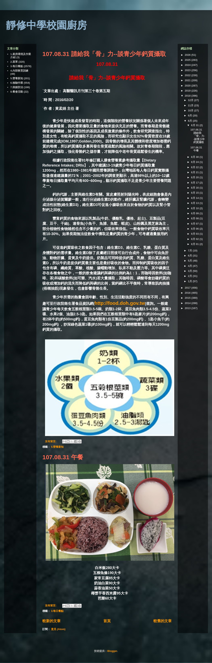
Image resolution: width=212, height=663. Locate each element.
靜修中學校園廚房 (46, 25)
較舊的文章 (162, 621)
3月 (190, 270)
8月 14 (195, 198)
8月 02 (195, 239)
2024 (188, 65)
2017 (188, 287)
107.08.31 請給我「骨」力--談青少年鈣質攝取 (104, 54)
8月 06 (195, 228)
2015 (188, 297)
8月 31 (195, 125)
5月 (190, 260)
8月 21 (195, 172)
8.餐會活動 (16, 91)
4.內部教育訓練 (19, 70)
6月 (190, 255)
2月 (190, 276)
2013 (188, 308)
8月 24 (195, 162)
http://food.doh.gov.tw (119, 303)
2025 (188, 59)
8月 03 (195, 233)
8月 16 (195, 187)
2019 (188, 90)
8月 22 (195, 167)
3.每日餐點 (57, 610)
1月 (190, 281)
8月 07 (195, 223)
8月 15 (195, 192)
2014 (188, 303)
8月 (190, 120)
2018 (188, 95)
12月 (191, 100)
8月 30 (195, 156)
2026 (188, 54)
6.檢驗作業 (16, 82)
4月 (190, 265)
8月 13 (195, 203)
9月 (190, 115)
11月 (191, 105)
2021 (188, 80)
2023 (188, 70)
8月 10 (195, 208)
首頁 (107, 621)
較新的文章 (51, 621)
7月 (190, 250)
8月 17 (195, 182)
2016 (188, 292)
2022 (188, 75)
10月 (191, 110)
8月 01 (195, 244)
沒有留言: (51, 441)
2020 (188, 85)
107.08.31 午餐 (62, 457)
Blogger (112, 650)
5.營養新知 (57, 446)
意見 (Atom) (58, 629)
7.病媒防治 (16, 87)
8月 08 (195, 218)
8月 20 (195, 177)
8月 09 (195, 213)
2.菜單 (14, 61)
